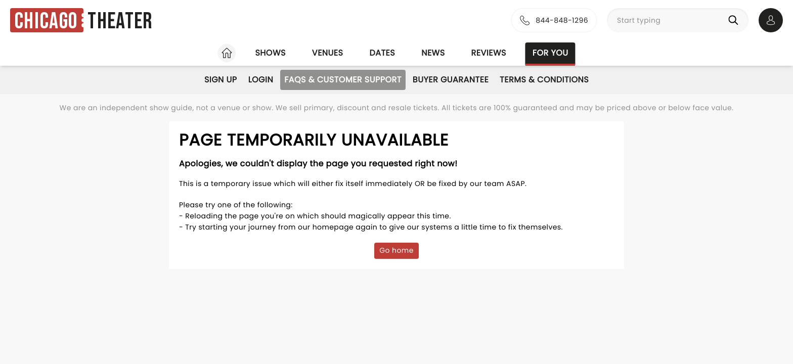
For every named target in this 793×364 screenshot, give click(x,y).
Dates (382, 53)
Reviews (488, 53)
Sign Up (220, 79)
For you (550, 53)
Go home (396, 250)
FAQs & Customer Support (343, 79)
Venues (327, 53)
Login (261, 79)
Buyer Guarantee (451, 79)
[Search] (735, 20)
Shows (270, 53)
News (433, 53)
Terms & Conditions (544, 79)
